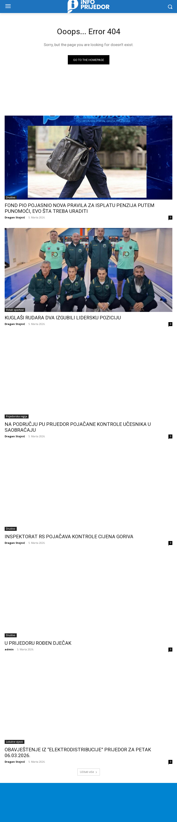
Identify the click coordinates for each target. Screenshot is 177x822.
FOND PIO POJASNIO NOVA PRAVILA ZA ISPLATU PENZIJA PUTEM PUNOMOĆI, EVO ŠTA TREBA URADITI (79, 208)
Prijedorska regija (16, 416)
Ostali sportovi (15, 309)
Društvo (10, 197)
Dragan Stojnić (15, 217)
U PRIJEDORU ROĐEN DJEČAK (38, 643)
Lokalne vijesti (14, 741)
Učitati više (88, 772)
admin (9, 649)
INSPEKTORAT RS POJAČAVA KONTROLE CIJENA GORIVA (69, 536)
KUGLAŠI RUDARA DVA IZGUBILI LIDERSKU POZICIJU (63, 318)
